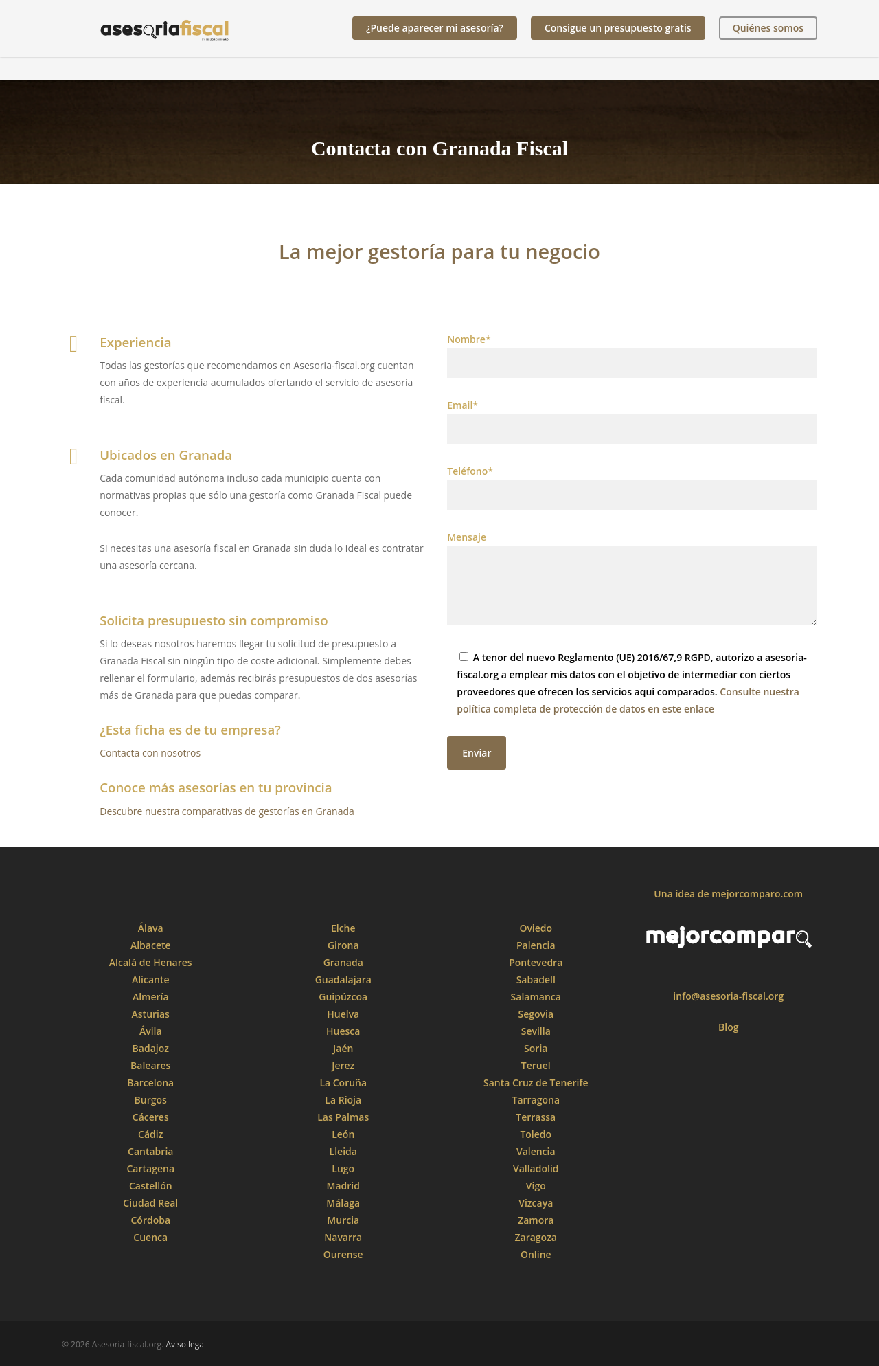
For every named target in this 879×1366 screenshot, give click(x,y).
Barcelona (150, 1082)
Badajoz (151, 1048)
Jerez (343, 1065)
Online (536, 1254)
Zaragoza (536, 1237)
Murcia (343, 1220)
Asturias (151, 1013)
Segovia (535, 1013)
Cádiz (150, 1134)
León (343, 1134)
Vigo (536, 1185)
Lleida (343, 1151)
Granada (343, 962)
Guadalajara (343, 979)
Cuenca (150, 1237)
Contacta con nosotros (150, 752)
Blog (728, 1026)
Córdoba (150, 1220)
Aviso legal (185, 1344)
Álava (150, 927)
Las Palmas (343, 1116)
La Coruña (343, 1082)
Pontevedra (535, 962)
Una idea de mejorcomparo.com (728, 893)
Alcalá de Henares (150, 962)
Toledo (535, 1134)
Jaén (343, 1048)
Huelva (343, 1013)
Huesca (343, 1031)
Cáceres (151, 1116)
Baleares (150, 1065)
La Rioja (343, 1099)
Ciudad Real (150, 1202)
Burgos (151, 1099)
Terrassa (536, 1116)
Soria (535, 1048)
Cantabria (150, 1151)
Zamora (535, 1220)
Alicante (151, 979)
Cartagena (150, 1168)
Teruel (536, 1065)
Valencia (536, 1151)
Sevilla (536, 1031)
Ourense (343, 1254)
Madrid (343, 1185)
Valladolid (536, 1168)
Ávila (150, 1031)
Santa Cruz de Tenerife (536, 1082)
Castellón (150, 1185)
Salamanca (536, 996)
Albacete (150, 945)
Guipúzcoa (343, 996)
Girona (343, 945)
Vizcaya (535, 1202)
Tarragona (536, 1099)
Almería (151, 996)
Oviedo (535, 927)
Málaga (343, 1202)
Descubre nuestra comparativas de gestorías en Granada (227, 811)
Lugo (343, 1168)
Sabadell (536, 979)
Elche (343, 927)
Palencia (536, 945)
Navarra (343, 1237)
